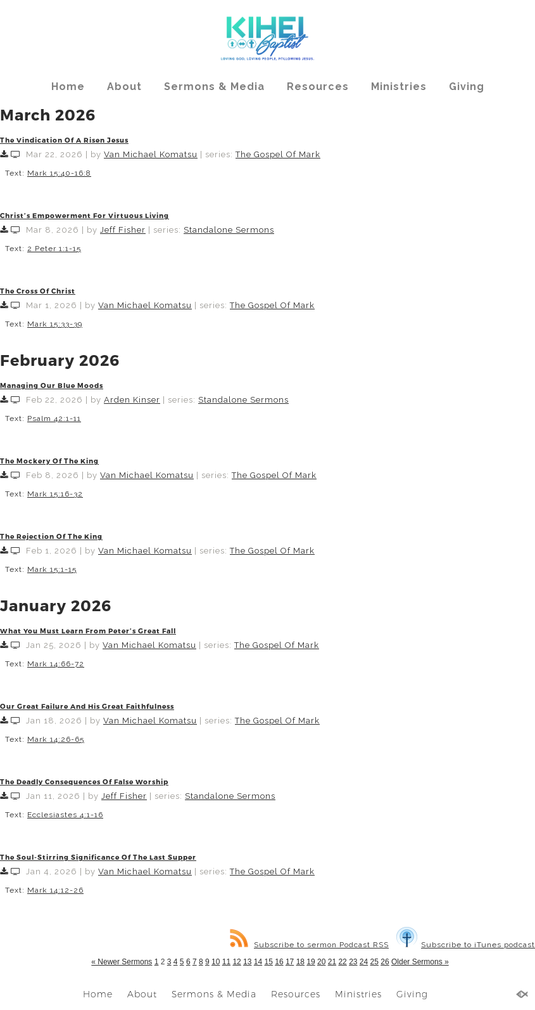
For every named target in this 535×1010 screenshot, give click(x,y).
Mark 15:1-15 (52, 569)
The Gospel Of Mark (278, 154)
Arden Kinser (132, 400)
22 (342, 961)
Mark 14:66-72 (55, 663)
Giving (466, 87)
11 (226, 961)
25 (374, 961)
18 (300, 961)
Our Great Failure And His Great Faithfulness (87, 706)
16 (279, 961)
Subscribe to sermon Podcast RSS (309, 944)
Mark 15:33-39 (54, 324)
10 (215, 961)
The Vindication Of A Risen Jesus (64, 140)
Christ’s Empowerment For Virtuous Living (84, 215)
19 (310, 961)
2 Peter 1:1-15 (54, 248)
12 (236, 961)
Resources (318, 87)
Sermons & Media (214, 87)
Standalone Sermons (229, 230)
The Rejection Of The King (51, 536)
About (124, 87)
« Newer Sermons (121, 961)
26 (385, 961)
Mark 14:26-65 (55, 739)
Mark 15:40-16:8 (59, 173)
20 (321, 961)
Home (68, 87)
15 (269, 961)
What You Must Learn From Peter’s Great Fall (88, 630)
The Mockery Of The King (49, 460)
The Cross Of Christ (37, 291)
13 (247, 961)
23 (353, 961)
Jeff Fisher (123, 230)
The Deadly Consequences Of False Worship (84, 781)
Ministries (399, 87)
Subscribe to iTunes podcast (465, 944)
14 (258, 961)
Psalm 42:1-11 (54, 418)
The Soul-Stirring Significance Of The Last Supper (98, 857)
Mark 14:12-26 (55, 890)
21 (332, 961)
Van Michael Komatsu (151, 154)
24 (364, 961)
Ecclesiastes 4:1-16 (65, 814)
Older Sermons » (420, 961)
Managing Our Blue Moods (51, 385)
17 (290, 961)
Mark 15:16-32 (55, 493)
